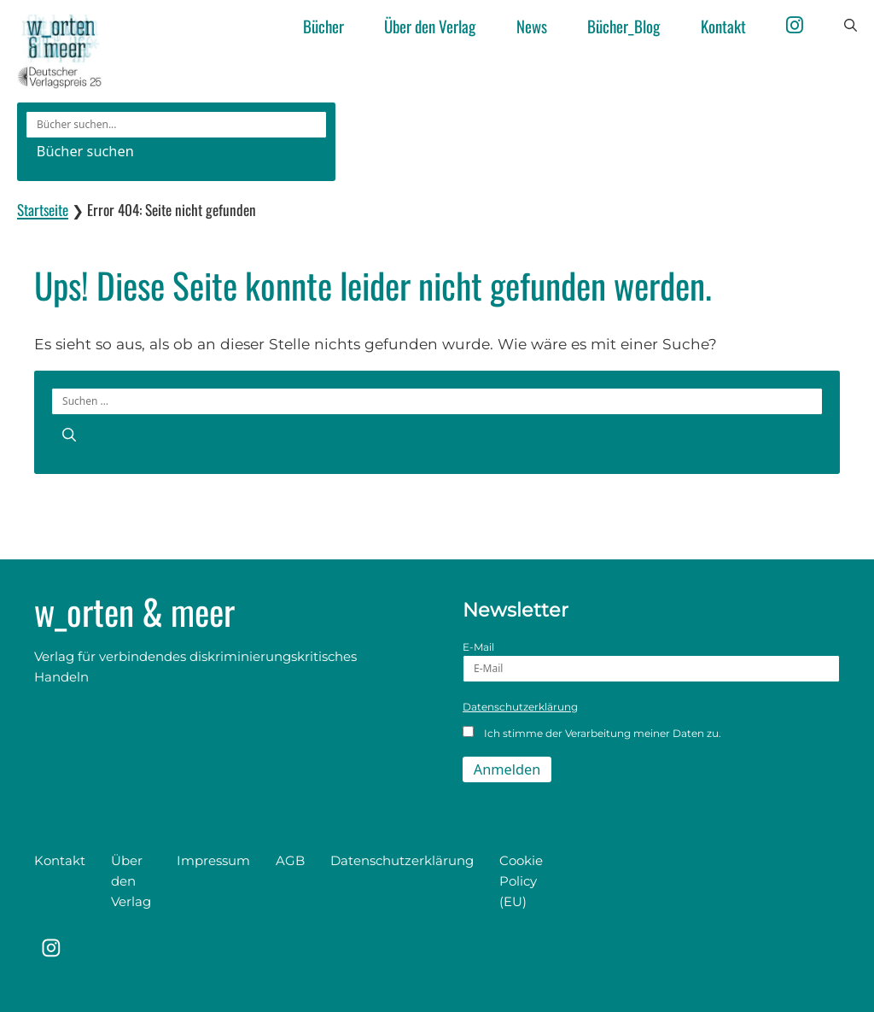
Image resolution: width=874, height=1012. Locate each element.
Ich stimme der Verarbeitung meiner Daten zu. (592, 733)
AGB (290, 860)
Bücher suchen (85, 151)
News (531, 26)
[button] (850, 26)
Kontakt (723, 26)
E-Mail (651, 661)
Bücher (323, 26)
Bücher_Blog (623, 26)
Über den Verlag (429, 26)
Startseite (42, 209)
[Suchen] (69, 434)
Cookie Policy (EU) (521, 881)
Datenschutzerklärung (520, 706)
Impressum (213, 860)
